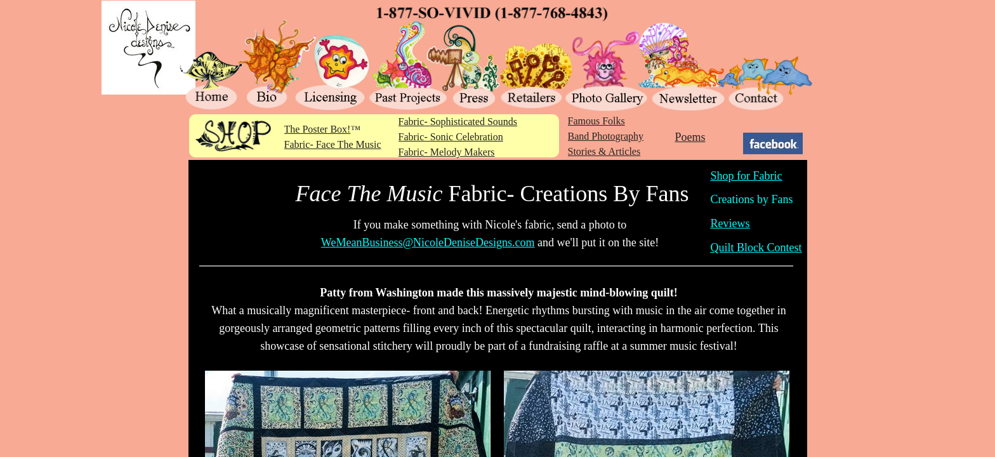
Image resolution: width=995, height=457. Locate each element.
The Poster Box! (317, 129)
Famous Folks (596, 121)
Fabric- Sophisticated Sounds (458, 121)
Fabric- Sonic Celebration (451, 136)
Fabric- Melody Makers (447, 152)
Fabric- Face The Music (332, 144)
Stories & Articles (604, 151)
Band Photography (606, 136)
